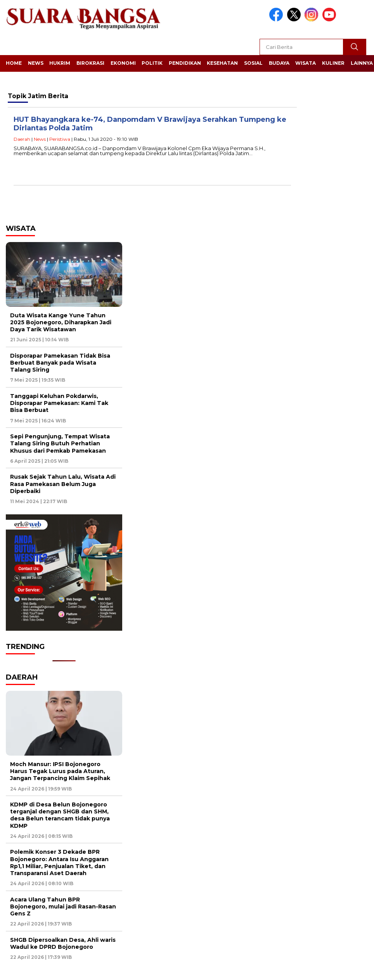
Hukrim (59, 63)
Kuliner (333, 63)
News (35, 63)
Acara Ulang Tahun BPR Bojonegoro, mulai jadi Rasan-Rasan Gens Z (63, 906)
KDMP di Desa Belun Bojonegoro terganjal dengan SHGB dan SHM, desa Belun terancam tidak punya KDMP (60, 815)
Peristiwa (59, 139)
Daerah (22, 139)
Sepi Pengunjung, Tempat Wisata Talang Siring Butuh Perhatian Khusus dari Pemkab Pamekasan (60, 443)
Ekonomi (123, 63)
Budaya (279, 63)
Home (14, 63)
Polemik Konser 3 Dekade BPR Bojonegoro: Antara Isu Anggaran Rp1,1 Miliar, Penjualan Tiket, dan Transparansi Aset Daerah (59, 862)
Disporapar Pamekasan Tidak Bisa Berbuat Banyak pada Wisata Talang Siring (60, 362)
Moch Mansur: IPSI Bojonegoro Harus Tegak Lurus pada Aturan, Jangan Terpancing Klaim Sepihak (60, 771)
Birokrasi (90, 63)
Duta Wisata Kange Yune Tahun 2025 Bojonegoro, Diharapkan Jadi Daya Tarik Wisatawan (60, 322)
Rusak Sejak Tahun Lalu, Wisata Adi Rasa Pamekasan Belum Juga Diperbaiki (63, 483)
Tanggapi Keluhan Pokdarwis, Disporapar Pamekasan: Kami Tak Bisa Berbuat (59, 403)
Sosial (253, 63)
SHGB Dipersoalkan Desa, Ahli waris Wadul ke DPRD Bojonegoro (63, 943)
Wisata (305, 63)
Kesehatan (222, 63)
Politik (152, 63)
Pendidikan (185, 63)
